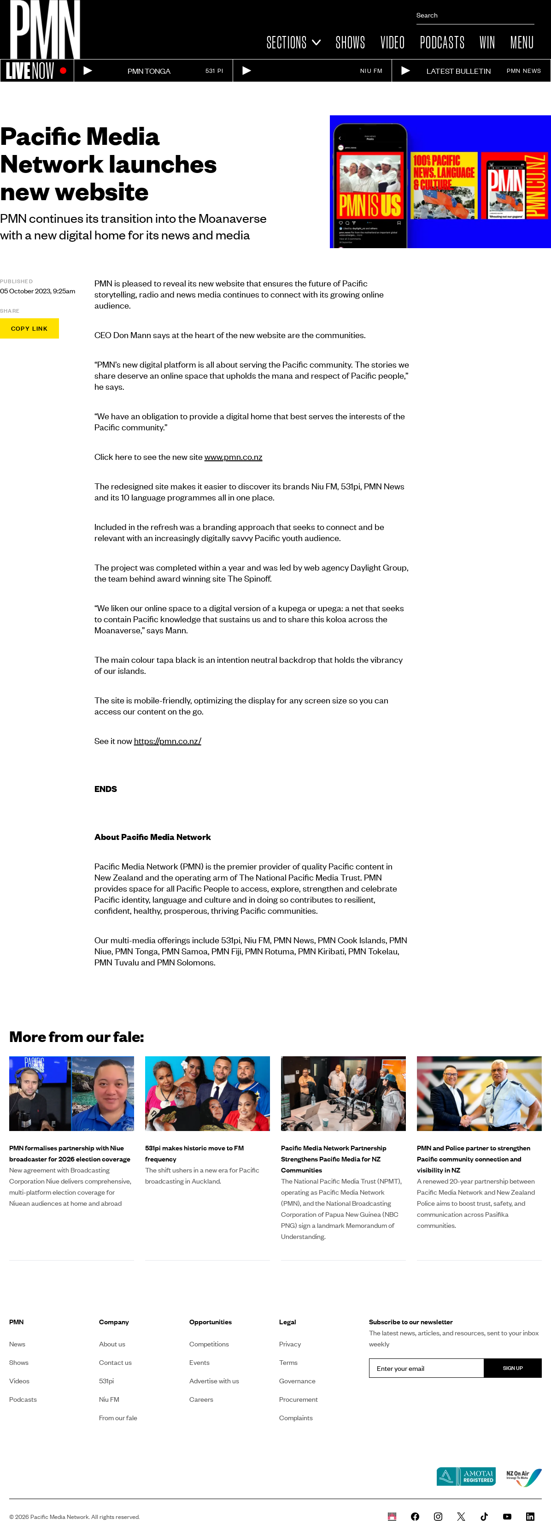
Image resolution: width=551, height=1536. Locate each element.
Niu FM (109, 1399)
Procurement (298, 1399)
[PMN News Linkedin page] (530, 1516)
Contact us (115, 1362)
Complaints (296, 1417)
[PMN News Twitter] (461, 1516)
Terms (288, 1362)
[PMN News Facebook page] (415, 1516)
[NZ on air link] (524, 1477)
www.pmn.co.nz (234, 456)
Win (487, 42)
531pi (106, 1380)
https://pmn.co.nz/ (167, 740)
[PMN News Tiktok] (484, 1516)
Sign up (513, 1368)
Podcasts (442, 42)
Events (199, 1362)
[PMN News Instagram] (438, 1516)
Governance (297, 1380)
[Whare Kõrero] (392, 1516)
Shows (351, 42)
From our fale (118, 1417)
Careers (201, 1399)
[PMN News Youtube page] (507, 1516)
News (17, 1343)
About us (112, 1343)
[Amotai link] (466, 1477)
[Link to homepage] (45, 29)
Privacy (290, 1343)
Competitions (209, 1343)
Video (393, 42)
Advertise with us (214, 1380)
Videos (19, 1380)
